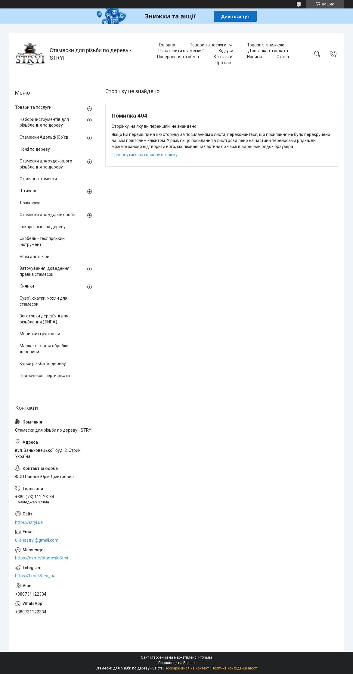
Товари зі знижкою (265, 45)
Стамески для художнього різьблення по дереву (46, 164)
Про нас (223, 62)
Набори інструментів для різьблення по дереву (44, 122)
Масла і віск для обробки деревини (44, 348)
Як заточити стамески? (181, 50)
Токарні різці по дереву (43, 226)
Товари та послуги (208, 45)
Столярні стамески (38, 178)
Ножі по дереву (35, 149)
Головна (167, 45)
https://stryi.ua (29, 522)
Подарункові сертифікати (45, 375)
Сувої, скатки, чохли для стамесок (43, 301)
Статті (283, 56)
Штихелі (28, 190)
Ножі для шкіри (34, 256)
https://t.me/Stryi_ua (35, 575)
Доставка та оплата (268, 50)
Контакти (223, 56)
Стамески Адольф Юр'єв (44, 137)
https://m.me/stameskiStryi (41, 558)
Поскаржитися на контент (187, 668)
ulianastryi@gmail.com (36, 540)
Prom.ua (205, 657)
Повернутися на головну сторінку (145, 154)
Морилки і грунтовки (40, 333)
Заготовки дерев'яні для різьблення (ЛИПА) (44, 318)
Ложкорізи (30, 202)
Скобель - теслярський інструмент (42, 241)
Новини (254, 56)
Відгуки (225, 50)
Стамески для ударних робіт (48, 214)
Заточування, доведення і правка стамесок (45, 271)
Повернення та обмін (178, 56)
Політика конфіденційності (235, 668)
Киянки (27, 286)
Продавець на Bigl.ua (176, 663)
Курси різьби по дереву (43, 363)
